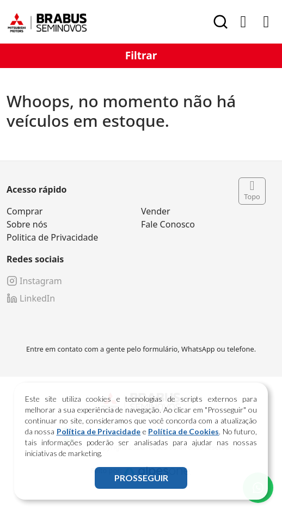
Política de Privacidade (99, 431)
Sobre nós (27, 224)
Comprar (24, 211)
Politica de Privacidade (52, 237)
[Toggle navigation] (266, 22)
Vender (155, 211)
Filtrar (141, 55)
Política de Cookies (183, 431)
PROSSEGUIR (141, 477)
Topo (252, 191)
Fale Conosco (168, 224)
